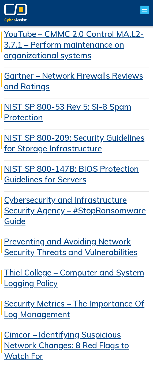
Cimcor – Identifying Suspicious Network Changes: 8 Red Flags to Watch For (66, 345)
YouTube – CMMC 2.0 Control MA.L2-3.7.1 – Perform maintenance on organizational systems (74, 44)
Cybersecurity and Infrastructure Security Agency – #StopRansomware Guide (75, 210)
